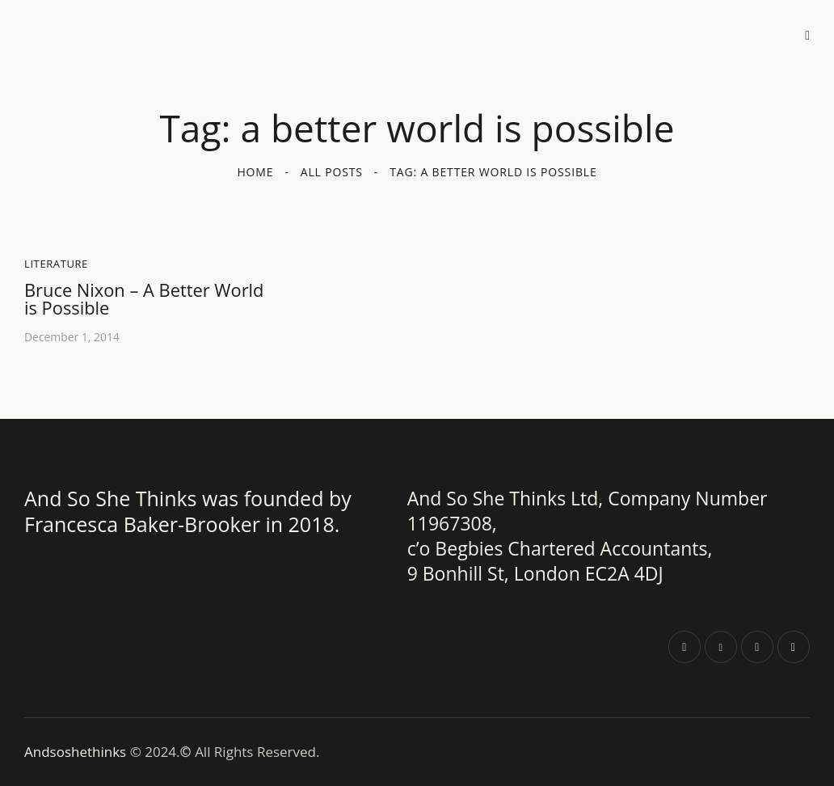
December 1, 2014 (72, 336)
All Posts (332, 172)
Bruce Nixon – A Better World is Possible (145, 299)
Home (255, 172)
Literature (56, 263)
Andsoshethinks (77, 751)
